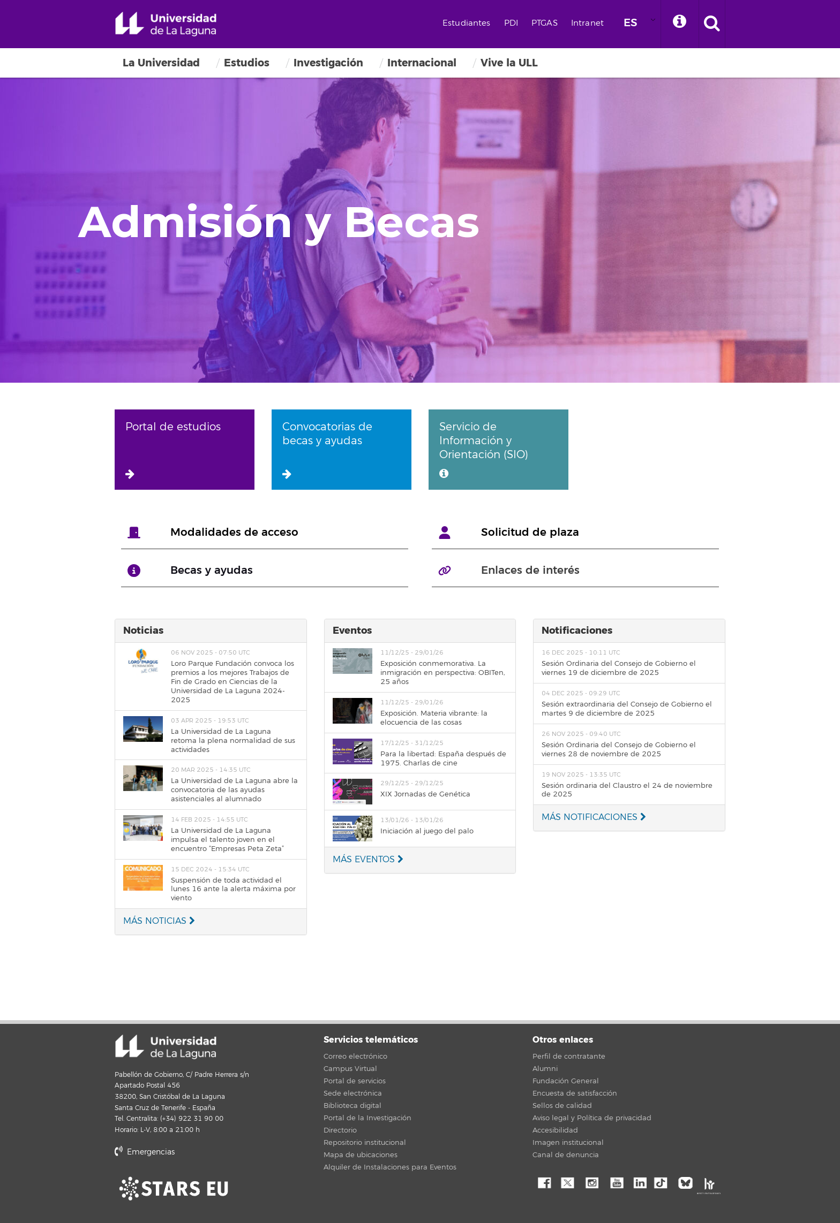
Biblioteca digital (352, 1106)
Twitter (567, 1182)
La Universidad (161, 63)
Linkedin (639, 1182)
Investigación (328, 63)
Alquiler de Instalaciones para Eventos (390, 1167)
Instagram (591, 1182)
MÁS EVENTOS (368, 859)
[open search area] (712, 24)
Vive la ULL (509, 63)
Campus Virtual (350, 1069)
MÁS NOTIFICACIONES (594, 817)
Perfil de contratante (568, 1056)
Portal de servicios (355, 1081)
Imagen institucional (568, 1142)
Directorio (340, 1130)
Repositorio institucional (365, 1142)
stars (195, 1188)
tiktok (663, 1182)
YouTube (615, 1182)
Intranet (587, 23)
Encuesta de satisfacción (574, 1093)
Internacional (421, 63)
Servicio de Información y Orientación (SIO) (483, 449)
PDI (511, 23)
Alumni (545, 1069)
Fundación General (565, 1081)
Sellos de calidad (562, 1106)
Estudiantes (466, 23)
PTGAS (544, 23)
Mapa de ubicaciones (361, 1155)
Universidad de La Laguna (165, 24)
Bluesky (688, 1182)
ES (631, 22)
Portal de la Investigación (367, 1118)
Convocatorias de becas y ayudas (327, 449)
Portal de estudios (173, 449)
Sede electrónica (353, 1093)
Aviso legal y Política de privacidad (591, 1118)
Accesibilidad (555, 1130)
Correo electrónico (355, 1056)
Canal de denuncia (565, 1155)
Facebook (543, 1182)
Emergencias (145, 1152)
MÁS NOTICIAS (159, 921)
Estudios (246, 63)
